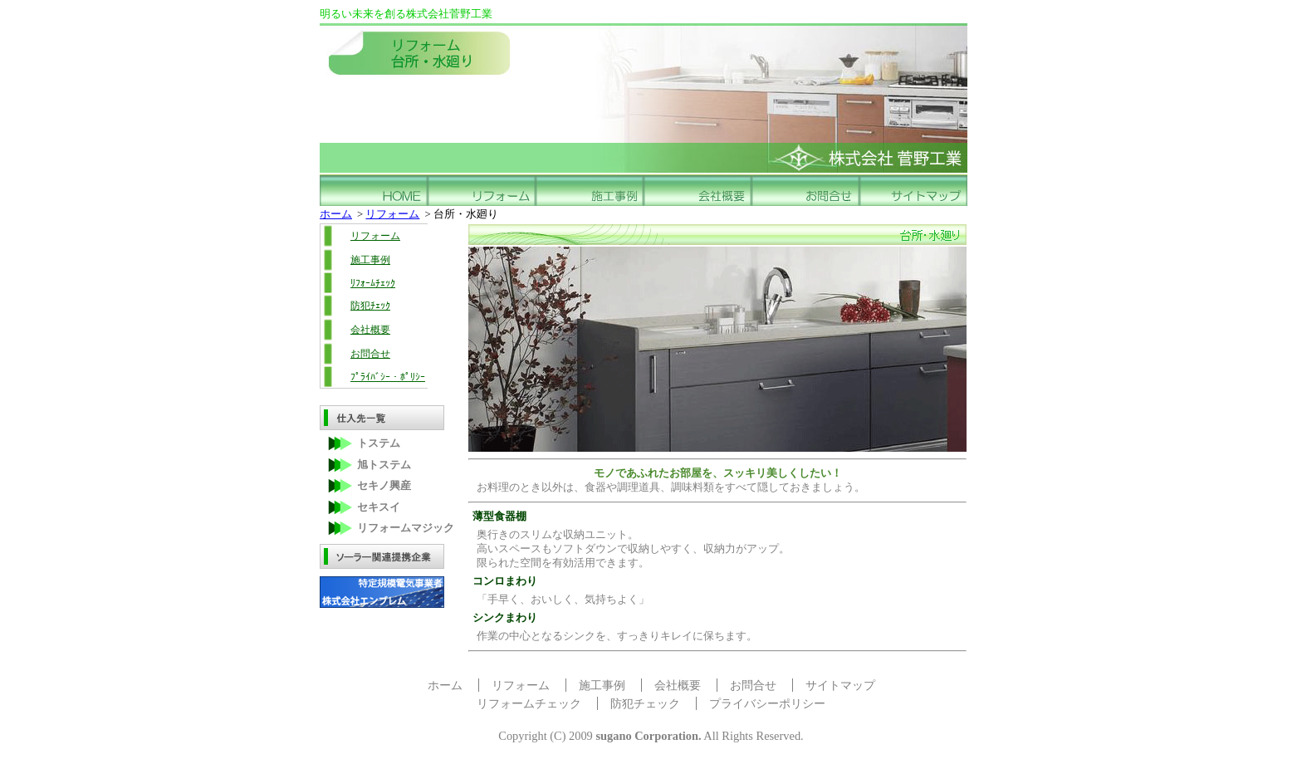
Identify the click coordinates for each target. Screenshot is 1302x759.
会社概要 (370, 329)
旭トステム (384, 465)
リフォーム (392, 214)
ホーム (336, 214)
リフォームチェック (529, 703)
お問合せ (370, 354)
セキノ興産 (384, 486)
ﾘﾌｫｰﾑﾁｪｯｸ (372, 283)
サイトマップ (840, 685)
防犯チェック (645, 703)
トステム (378, 443)
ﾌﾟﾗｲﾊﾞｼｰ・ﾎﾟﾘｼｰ (387, 377)
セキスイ (378, 507)
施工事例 (370, 260)
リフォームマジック (405, 528)
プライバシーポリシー (767, 703)
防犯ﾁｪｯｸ (370, 305)
